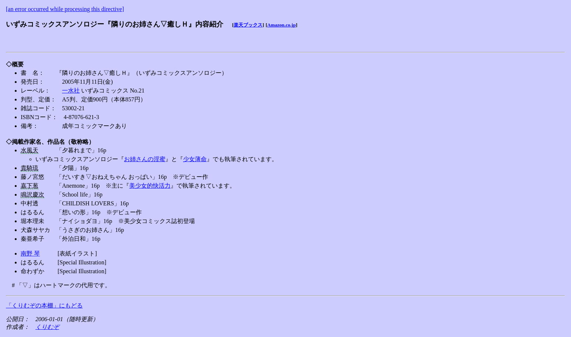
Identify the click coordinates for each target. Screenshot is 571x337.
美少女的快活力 (150, 186)
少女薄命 (195, 159)
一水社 (71, 90)
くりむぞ (47, 327)
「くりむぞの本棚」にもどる (44, 305)
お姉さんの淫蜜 (144, 159)
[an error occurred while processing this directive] (65, 9)
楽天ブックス (248, 25)
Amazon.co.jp (281, 25)
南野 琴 (30, 253)
